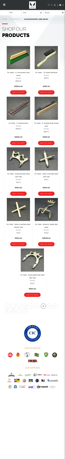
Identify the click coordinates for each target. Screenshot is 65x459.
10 (49, 306)
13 (13, 311)
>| (25, 311)
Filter (11, 12)
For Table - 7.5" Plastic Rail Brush (46, 72)
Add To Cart (18, 92)
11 (55, 306)
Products (16, 19)
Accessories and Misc (36, 19)
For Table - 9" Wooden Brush (18, 123)
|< (7, 306)
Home (5, 19)
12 (7, 311)
